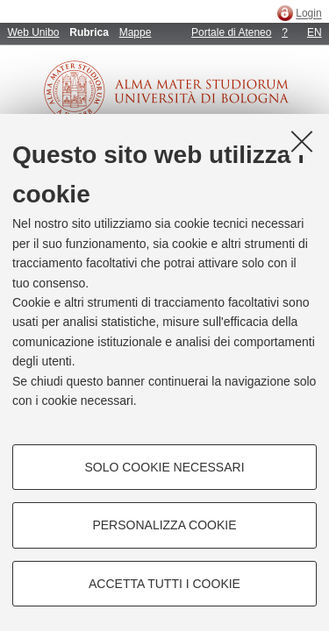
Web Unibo (33, 32)
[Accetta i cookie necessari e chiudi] (302, 141)
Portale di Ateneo (231, 32)
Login (308, 14)
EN (314, 32)
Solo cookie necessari (164, 467)
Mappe (135, 32)
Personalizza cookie (164, 525)
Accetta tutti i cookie (164, 584)
